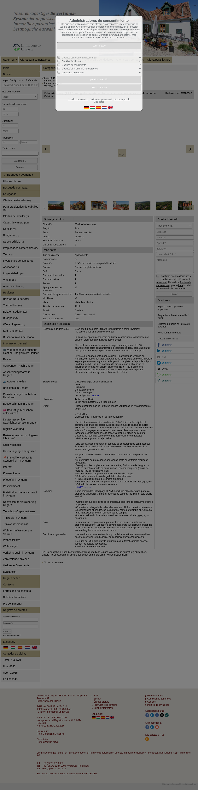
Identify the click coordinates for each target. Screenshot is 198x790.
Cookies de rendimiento (74, 65)
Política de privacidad (101, 99)
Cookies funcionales (72, 61)
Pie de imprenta (122, 99)
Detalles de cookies (78, 99)
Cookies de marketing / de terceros (80, 68)
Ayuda (114, 35)
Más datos (99, 102)
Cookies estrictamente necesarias (79, 57)
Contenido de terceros (73, 72)
